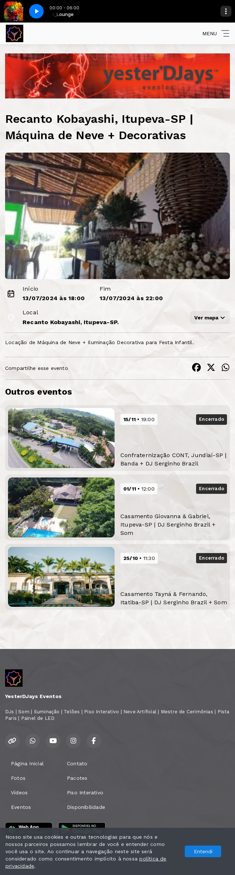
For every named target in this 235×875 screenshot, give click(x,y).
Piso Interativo (85, 792)
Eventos (21, 807)
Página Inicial (27, 763)
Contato (77, 763)
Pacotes (77, 778)
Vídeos (19, 792)
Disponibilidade (86, 807)
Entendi (203, 851)
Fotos (18, 778)
